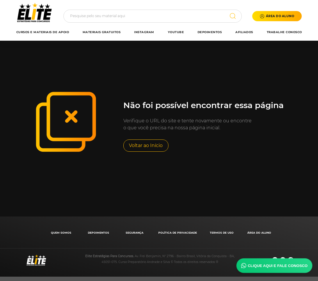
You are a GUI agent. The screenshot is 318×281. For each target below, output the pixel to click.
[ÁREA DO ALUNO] (260, 232)
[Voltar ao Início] (145, 145)
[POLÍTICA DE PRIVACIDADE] (178, 232)
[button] (277, 16)
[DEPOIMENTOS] (99, 232)
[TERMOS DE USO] (222, 232)
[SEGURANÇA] (135, 232)
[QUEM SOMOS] (62, 232)
